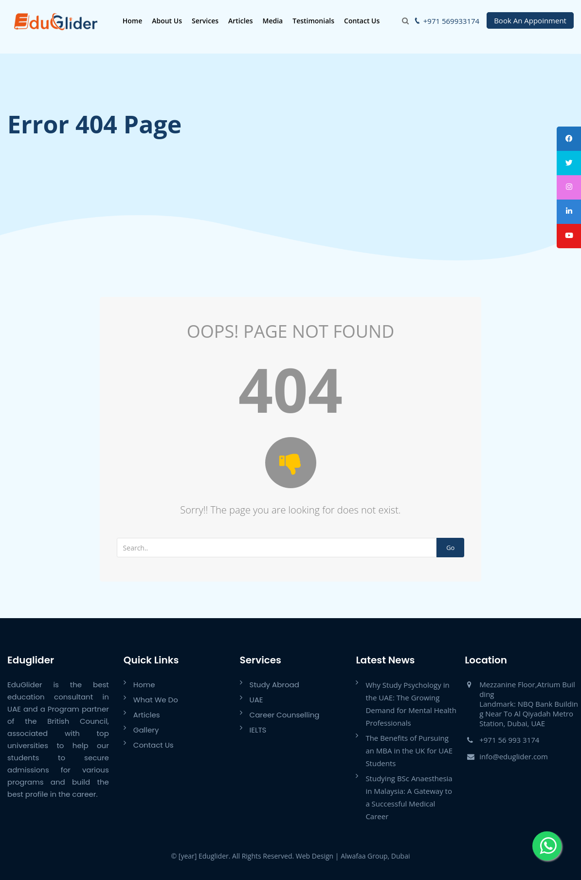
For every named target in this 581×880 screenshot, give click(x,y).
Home (130, 20)
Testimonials (311, 20)
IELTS (258, 730)
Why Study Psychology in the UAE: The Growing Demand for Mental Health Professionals (410, 704)
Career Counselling (285, 715)
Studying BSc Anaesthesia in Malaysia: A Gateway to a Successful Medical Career (408, 797)
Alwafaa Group (364, 856)
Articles (238, 20)
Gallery (146, 730)
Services (202, 20)
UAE (256, 700)
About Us (165, 20)
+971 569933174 (451, 21)
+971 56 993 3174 (509, 740)
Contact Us (359, 20)
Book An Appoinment (530, 20)
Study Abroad (274, 684)
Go (450, 547)
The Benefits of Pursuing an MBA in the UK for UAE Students (409, 750)
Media (270, 20)
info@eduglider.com (513, 756)
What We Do (155, 700)
